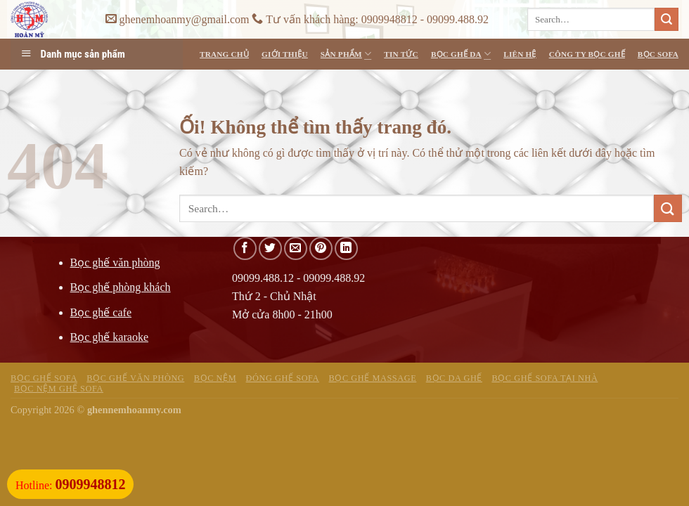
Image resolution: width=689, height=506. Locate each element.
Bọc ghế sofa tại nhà (544, 378)
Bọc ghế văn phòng (115, 262)
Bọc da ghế (454, 378)
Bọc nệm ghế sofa (58, 389)
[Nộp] (666, 20)
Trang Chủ (224, 54)
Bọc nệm (215, 378)
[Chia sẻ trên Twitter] (270, 248)
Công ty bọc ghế (587, 54)
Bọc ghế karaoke (109, 337)
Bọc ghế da (461, 53)
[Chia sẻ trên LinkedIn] (346, 248)
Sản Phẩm (346, 53)
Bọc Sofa (658, 54)
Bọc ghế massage (373, 378)
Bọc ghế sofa (44, 378)
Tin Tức (401, 54)
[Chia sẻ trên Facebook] (245, 248)
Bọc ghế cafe (100, 312)
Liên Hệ (519, 54)
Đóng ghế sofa (282, 378)
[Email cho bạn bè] (295, 248)
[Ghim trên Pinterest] (321, 248)
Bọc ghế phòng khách (120, 287)
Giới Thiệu (285, 54)
